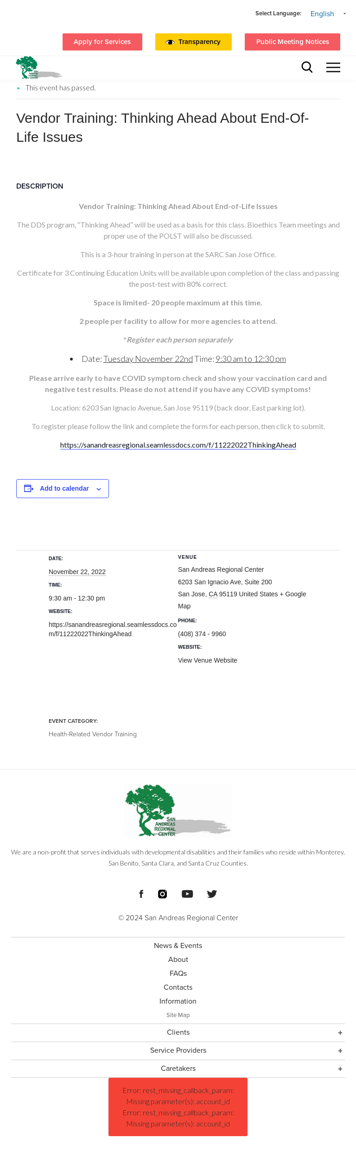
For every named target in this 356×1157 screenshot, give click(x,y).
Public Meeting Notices (292, 42)
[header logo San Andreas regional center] (39, 67)
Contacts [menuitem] (178, 987)
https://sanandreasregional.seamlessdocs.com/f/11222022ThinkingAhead (178, 444)
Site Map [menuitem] (178, 1015)
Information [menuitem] (178, 1001)
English (322, 14)
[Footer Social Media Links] (141, 892)
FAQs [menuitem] (178, 973)
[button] (202, 42)
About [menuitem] (178, 959)
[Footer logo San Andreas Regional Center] (178, 810)
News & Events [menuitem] (178, 945)
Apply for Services (102, 42)
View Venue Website (207, 660)
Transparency (199, 42)
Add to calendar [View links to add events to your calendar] (64, 488)
